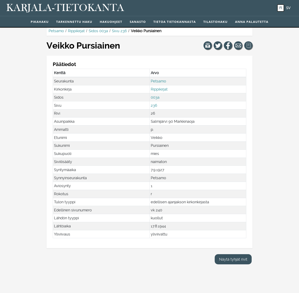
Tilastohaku (215, 22)
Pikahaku (40, 22)
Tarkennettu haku (74, 22)
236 (154, 105)
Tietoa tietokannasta (174, 22)
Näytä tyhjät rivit (233, 259)
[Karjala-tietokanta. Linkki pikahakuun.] (65, 8)
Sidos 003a (98, 31)
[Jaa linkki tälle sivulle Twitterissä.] (218, 45)
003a (155, 97)
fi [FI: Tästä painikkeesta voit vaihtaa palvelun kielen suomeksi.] (280, 8)
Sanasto (138, 22)
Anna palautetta (251, 22)
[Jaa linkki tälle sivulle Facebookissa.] (228, 45)
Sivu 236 (119, 31)
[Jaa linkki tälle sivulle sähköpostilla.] (238, 45)
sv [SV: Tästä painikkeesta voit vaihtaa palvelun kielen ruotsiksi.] (288, 8)
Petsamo (56, 31)
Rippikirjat (76, 31)
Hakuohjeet (111, 22)
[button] (207, 45)
